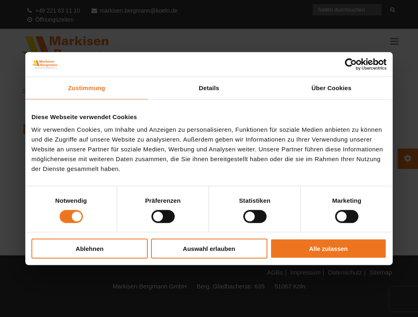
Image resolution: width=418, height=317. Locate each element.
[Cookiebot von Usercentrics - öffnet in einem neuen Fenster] (351, 64)
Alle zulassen (328, 248)
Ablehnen (89, 248)
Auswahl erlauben (209, 248)
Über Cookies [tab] (331, 87)
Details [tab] (209, 87)
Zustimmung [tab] (86, 87)
